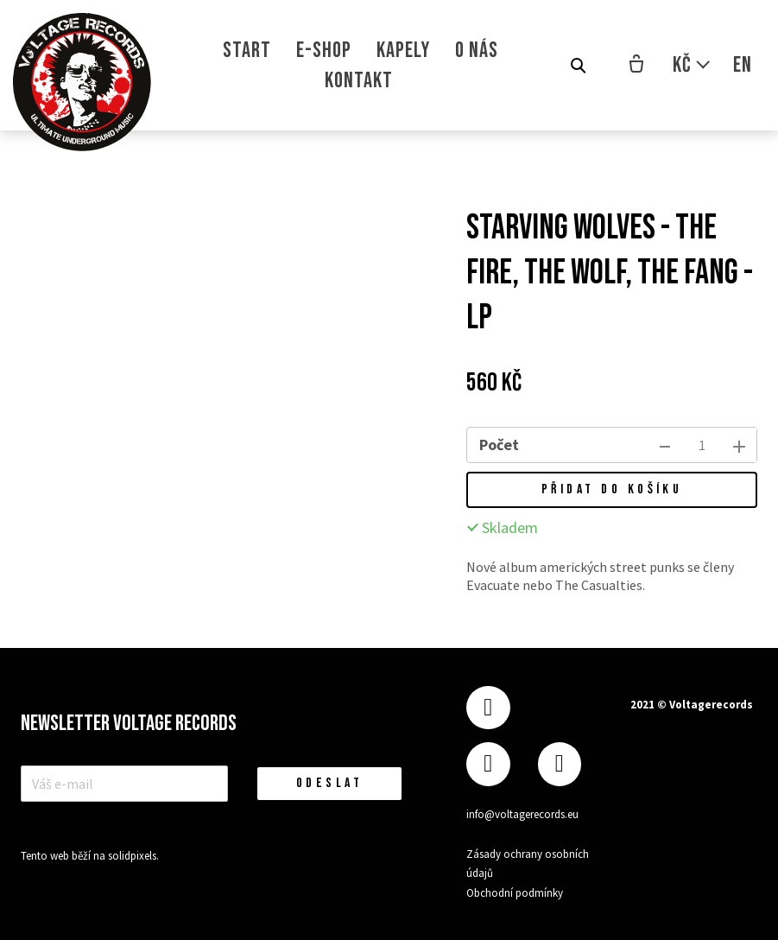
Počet (499, 444)
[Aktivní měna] (692, 65)
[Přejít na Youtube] (559, 764)
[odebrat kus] (665, 445)
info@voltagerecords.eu (522, 814)
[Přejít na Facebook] (487, 708)
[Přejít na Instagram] (487, 764)
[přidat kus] (739, 445)
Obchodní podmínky (514, 893)
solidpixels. (133, 855)
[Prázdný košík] (636, 65)
